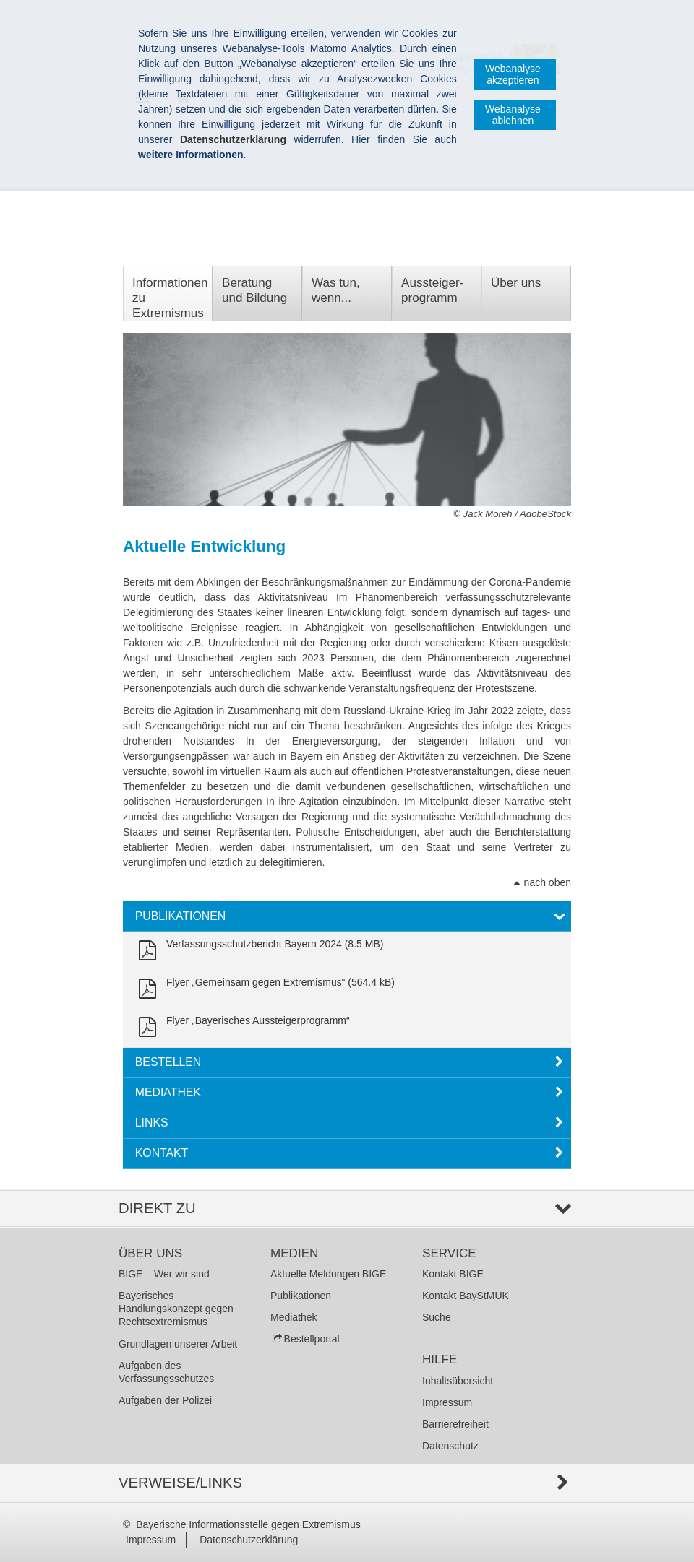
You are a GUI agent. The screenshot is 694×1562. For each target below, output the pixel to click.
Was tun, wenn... (336, 290)
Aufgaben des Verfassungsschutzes (166, 1372)
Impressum (447, 1402)
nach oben (547, 882)
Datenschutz (450, 1446)
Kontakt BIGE (453, 1274)
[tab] (347, 916)
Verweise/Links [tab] (180, 1483)
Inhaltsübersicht (457, 1381)
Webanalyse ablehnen (513, 114)
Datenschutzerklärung (249, 1539)
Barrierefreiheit (455, 1424)
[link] (258, 951)
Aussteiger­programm (432, 290)
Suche (436, 1317)
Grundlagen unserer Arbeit (178, 1344)
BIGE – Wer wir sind (164, 1274)
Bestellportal (312, 1339)
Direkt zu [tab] (157, 1208)
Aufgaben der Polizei (165, 1400)
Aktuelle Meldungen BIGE (328, 1274)
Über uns (516, 283)
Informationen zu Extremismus (169, 298)
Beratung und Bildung (254, 290)
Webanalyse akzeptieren (513, 74)
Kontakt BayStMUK (465, 1295)
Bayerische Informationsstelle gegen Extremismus (248, 1524)
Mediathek (293, 1317)
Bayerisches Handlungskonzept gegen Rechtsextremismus (176, 1308)
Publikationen (300, 1295)
